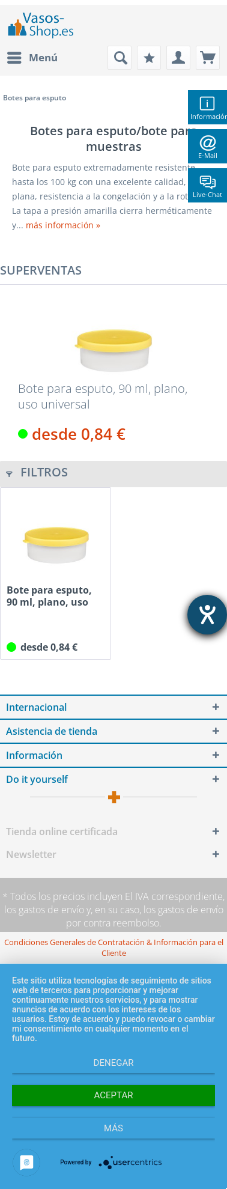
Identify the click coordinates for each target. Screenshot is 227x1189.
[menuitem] (32, 58)
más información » (63, 225)
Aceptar (113, 1095)
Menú (32, 56)
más (113, 1128)
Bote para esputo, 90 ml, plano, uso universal (102, 396)
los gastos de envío (44, 909)
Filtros (37, 472)
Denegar (114, 1062)
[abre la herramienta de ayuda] (207, 614)
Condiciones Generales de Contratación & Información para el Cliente (113, 947)
